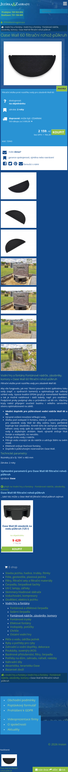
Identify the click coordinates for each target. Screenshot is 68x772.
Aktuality (13, 729)
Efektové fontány (20, 623)
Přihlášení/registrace (12, 22)
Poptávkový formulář (22, 705)
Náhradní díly (13, 662)
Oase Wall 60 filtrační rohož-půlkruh (34, 29)
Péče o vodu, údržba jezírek (22, 639)
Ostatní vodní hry (20, 634)
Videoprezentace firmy (23, 719)
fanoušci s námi (20, 164)
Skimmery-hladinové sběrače (23, 592)
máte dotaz (43, 770)
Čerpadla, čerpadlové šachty (22, 584)
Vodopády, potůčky (22, 626)
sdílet (55, 770)
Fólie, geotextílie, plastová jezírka (25, 577)
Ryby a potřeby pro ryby (20, 643)
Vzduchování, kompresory (21, 595)
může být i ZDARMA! (22, 120)
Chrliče (14, 630)
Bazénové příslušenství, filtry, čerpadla (29, 654)
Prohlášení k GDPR (20, 710)
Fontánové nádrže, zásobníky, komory (33, 615)
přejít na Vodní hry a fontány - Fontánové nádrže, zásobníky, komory (33, 488)
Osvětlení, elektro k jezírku (21, 599)
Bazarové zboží (14, 669)
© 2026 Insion (57, 744)
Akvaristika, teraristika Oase (22, 665)
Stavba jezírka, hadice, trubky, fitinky (27, 573)
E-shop (10, 567)
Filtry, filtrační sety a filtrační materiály (28, 580)
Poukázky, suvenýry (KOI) (20, 650)
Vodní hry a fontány (13, 27)
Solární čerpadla (20, 611)
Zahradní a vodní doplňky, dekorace (27, 646)
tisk (63, 770)
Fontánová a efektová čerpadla (29, 608)
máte (11, 151)
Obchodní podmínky (21, 700)
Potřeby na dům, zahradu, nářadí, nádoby (31, 658)
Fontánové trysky (20, 619)
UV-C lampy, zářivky (17, 588)
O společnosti (17, 724)
